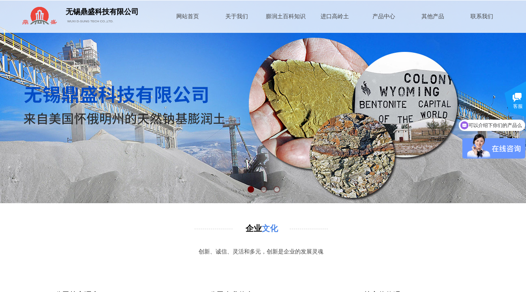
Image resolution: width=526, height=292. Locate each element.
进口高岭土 (335, 16)
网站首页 (187, 16)
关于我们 (236, 16)
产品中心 (383, 16)
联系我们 (481, 16)
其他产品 (432, 16)
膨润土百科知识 (286, 16)
